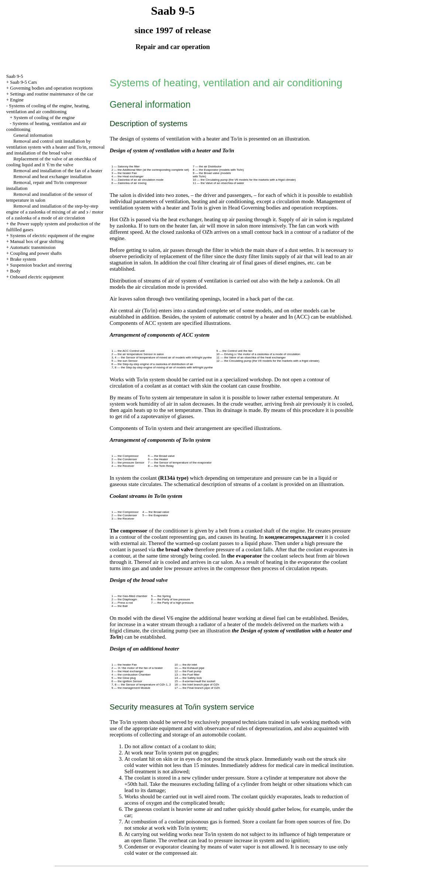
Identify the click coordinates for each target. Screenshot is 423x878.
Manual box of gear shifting (36, 241)
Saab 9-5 (14, 76)
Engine (17, 100)
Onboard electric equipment (36, 277)
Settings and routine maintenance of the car (51, 94)
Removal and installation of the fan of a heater (57, 170)
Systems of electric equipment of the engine (52, 235)
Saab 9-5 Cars (23, 82)
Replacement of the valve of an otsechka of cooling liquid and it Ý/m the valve (51, 161)
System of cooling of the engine (44, 117)
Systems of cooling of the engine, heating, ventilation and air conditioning (48, 108)
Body (15, 271)
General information (32, 135)
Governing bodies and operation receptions (51, 88)
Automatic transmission (33, 247)
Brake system (23, 259)
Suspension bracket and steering (41, 265)
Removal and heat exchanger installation (52, 176)
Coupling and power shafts (36, 253)
